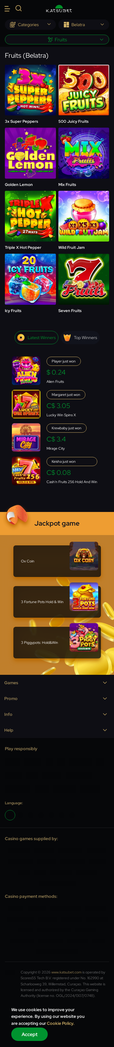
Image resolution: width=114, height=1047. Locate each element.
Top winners (80, 337)
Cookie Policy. (60, 1023)
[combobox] (30, 24)
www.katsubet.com (66, 972)
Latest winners (36, 337)
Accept (30, 1034)
